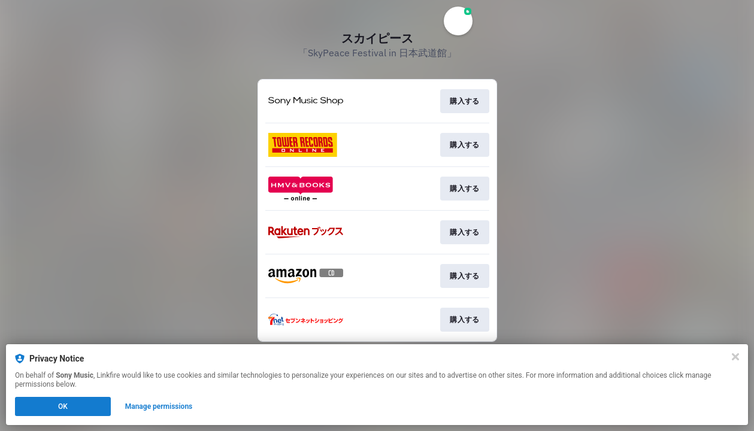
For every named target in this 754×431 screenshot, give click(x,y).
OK (63, 406)
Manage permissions (159, 406)
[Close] (735, 356)
